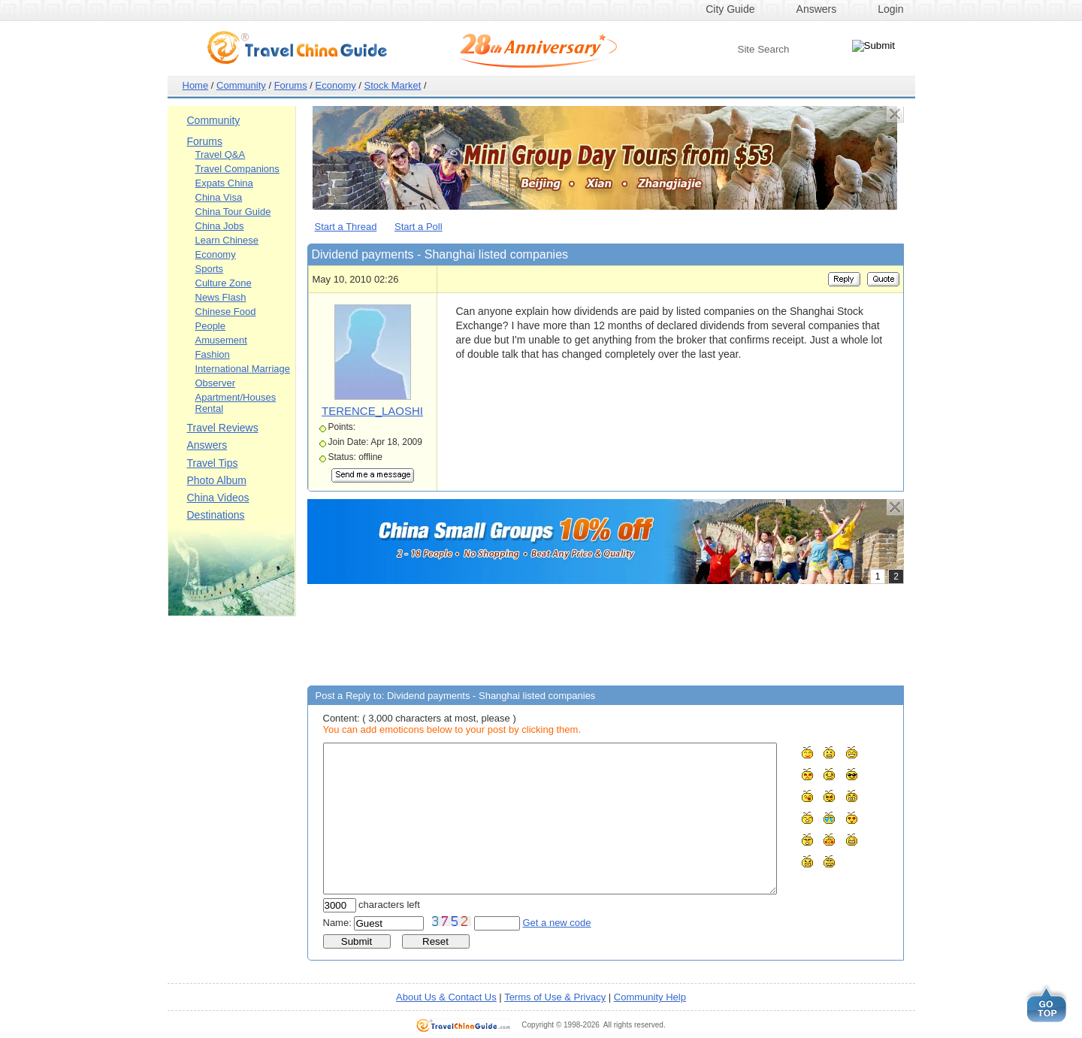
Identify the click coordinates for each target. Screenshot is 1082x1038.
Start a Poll (418, 226)
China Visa (219, 197)
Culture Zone (223, 283)
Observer (215, 383)
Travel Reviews (222, 428)
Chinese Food (225, 311)
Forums (290, 85)
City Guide (730, 9)
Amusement (221, 340)
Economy (336, 85)
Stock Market (393, 85)
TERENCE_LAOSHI (372, 410)
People (210, 325)
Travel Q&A (220, 154)
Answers (816, 9)
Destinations (216, 515)
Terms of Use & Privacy (555, 997)
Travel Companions (237, 168)
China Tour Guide (233, 211)
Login (890, 9)
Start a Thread (346, 226)
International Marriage (242, 368)
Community (241, 85)
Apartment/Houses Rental (236, 403)
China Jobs (219, 226)
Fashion (212, 354)
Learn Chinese (227, 240)
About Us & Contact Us (446, 997)
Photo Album (216, 480)
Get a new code (557, 922)
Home (196, 85)
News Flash (220, 297)
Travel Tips (212, 463)
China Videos (218, 498)
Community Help (650, 997)
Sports (209, 268)
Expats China (224, 183)
